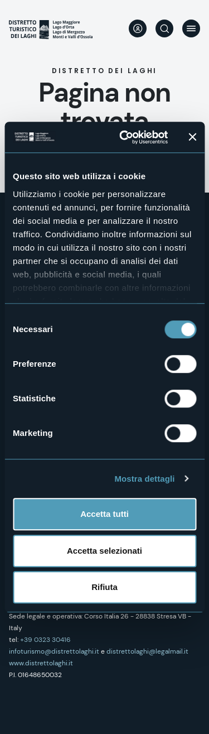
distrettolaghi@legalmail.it (147, 651)
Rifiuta (104, 587)
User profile (138, 28)
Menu (191, 28)
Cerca (164, 28)
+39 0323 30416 (45, 639)
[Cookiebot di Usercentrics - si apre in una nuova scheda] (124, 137)
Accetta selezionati (104, 550)
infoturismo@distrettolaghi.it (54, 651)
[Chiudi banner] (192, 137)
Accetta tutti (104, 514)
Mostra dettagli (144, 478)
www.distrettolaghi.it (41, 663)
